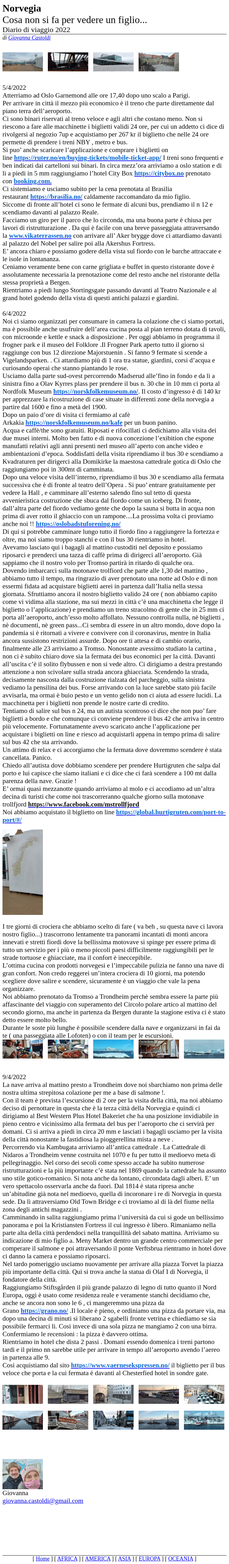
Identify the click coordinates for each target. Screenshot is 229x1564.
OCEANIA (180, 1559)
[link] (87, 157)
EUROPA (149, 1559)
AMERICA (98, 1559)
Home (43, 1559)
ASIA (124, 1559)
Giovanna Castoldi (29, 38)
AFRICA (67, 1559)
